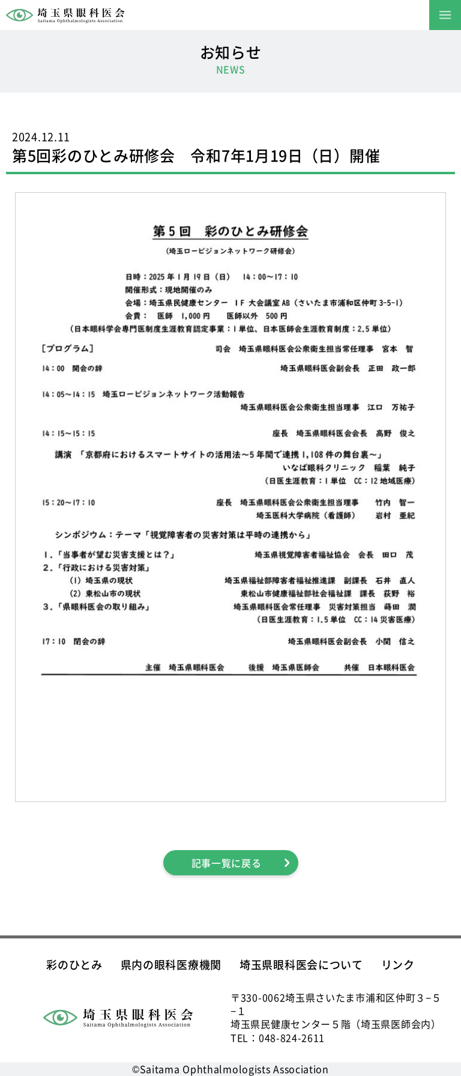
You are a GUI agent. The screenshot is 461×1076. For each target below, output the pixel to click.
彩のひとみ (74, 964)
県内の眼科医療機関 (171, 964)
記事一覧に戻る (226, 863)
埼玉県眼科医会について (301, 964)
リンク (398, 964)
